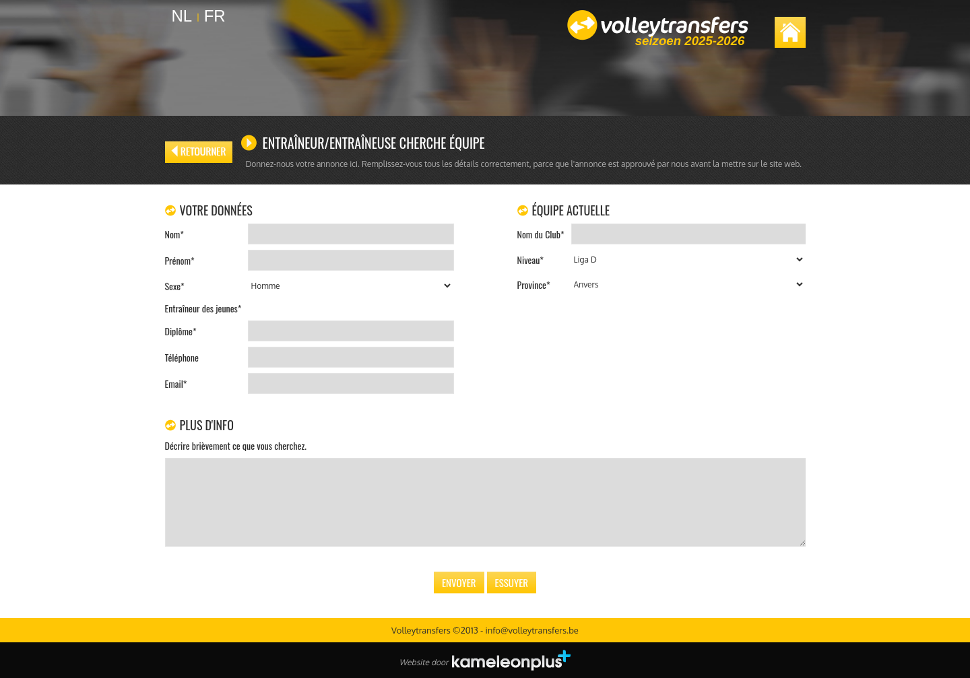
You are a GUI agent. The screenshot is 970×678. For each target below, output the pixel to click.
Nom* (174, 234)
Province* (533, 284)
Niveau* (530, 259)
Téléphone (182, 357)
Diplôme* (181, 331)
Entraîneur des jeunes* (203, 308)
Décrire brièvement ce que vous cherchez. (235, 445)
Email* (176, 383)
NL (182, 16)
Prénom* (180, 260)
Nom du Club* (540, 234)
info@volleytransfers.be (531, 630)
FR (215, 16)
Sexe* (175, 286)
